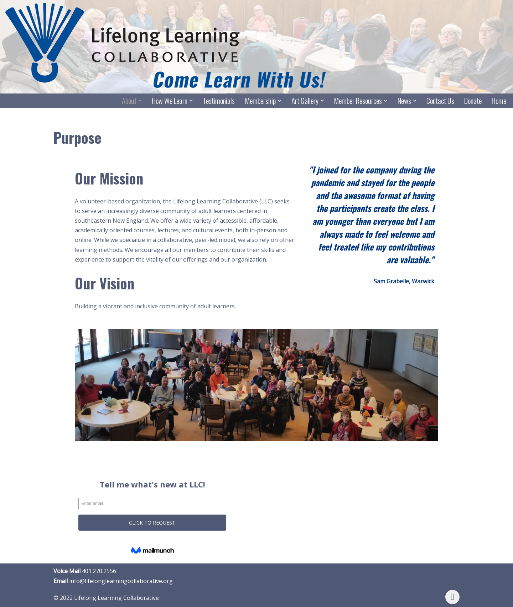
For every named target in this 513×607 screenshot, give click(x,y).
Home (499, 100)
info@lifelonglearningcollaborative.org (121, 581)
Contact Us (440, 100)
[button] (140, 100)
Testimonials (219, 100)
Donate (473, 100)
